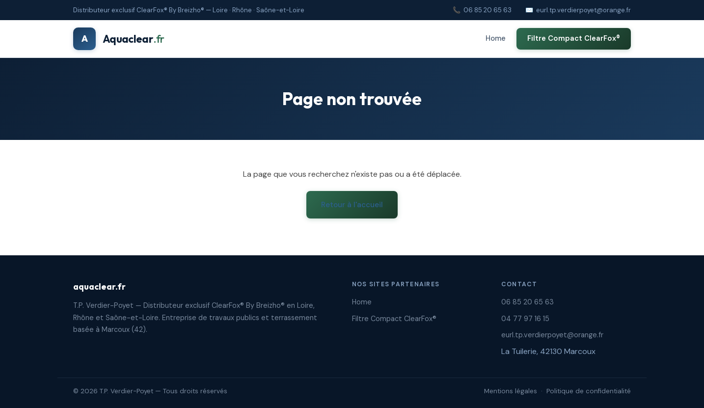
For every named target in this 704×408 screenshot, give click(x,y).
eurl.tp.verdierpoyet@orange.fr (583, 10)
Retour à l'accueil (352, 205)
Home (496, 38)
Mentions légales (510, 391)
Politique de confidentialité (588, 391)
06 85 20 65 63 (487, 10)
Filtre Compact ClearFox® (573, 38)
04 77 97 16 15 (525, 318)
